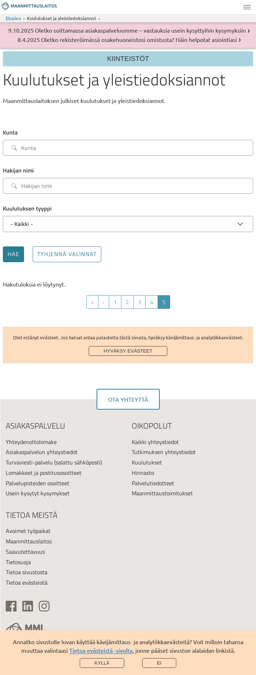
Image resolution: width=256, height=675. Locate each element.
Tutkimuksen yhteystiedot (164, 452)
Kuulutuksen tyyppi (27, 208)
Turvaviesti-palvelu (29, 462)
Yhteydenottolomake (31, 442)
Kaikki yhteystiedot (155, 442)
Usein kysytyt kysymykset (38, 493)
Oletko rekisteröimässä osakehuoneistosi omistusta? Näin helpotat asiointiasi (139, 39)
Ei (159, 663)
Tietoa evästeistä (26, 582)
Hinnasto (143, 472)
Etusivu (13, 18)
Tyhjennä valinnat (67, 254)
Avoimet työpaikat (28, 531)
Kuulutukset (147, 462)
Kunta (10, 132)
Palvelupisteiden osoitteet (37, 483)
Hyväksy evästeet (127, 351)
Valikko (247, 7)
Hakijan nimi (18, 170)
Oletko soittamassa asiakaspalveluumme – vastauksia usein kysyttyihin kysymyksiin (140, 30)
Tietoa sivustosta (26, 572)
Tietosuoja (18, 562)
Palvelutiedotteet (153, 483)
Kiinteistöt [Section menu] (128, 58)
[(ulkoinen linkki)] (11, 606)
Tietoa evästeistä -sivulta (100, 650)
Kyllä (102, 663)
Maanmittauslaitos (29, 541)
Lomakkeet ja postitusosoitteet (44, 472)
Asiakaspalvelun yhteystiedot (42, 452)
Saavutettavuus (25, 551)
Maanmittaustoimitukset (162, 493)
